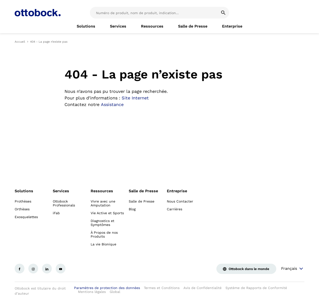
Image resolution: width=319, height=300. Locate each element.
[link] (86, 26)
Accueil (20, 41)
